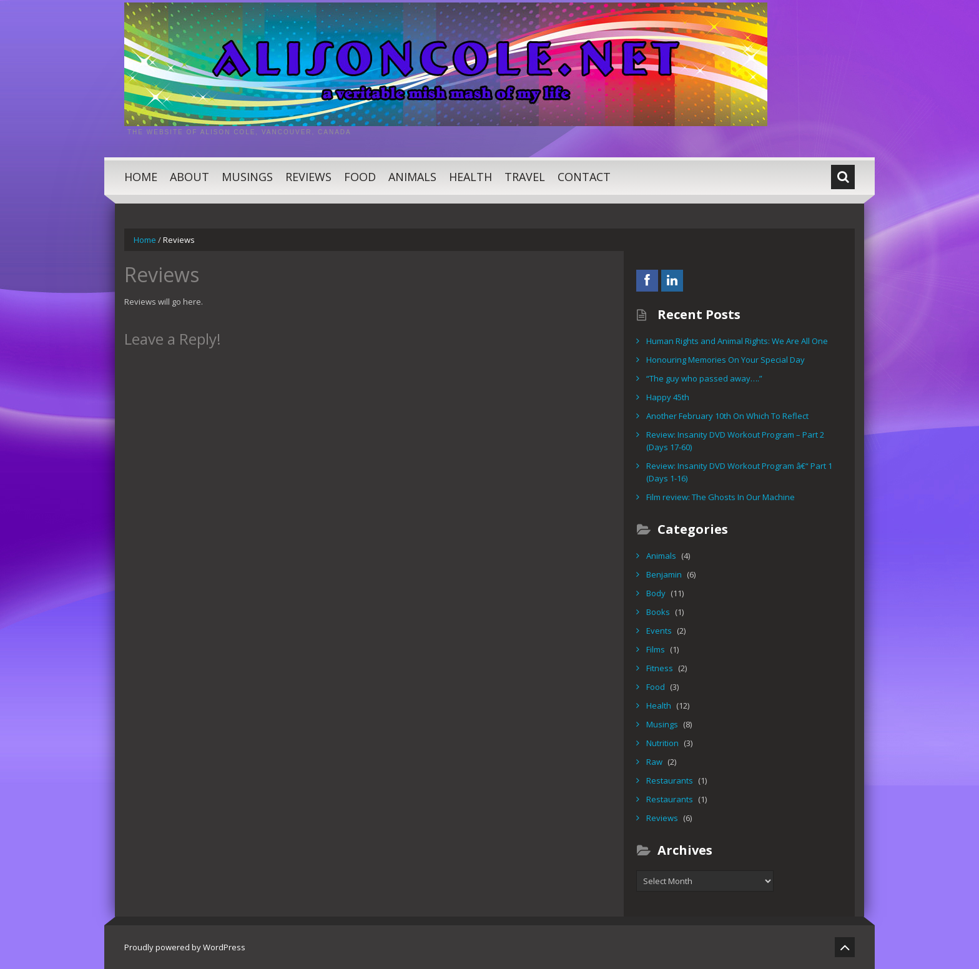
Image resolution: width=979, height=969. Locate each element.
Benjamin (664, 574)
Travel (524, 176)
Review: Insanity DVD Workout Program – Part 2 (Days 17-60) (735, 441)
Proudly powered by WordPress (184, 947)
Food (360, 176)
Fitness (659, 668)
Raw (654, 761)
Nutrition (662, 743)
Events (659, 630)
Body (656, 593)
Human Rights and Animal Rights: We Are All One (737, 341)
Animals (412, 176)
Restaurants (669, 780)
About (189, 176)
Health (470, 176)
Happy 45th (667, 397)
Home (140, 176)
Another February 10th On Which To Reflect (727, 415)
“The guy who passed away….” (704, 378)
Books (658, 611)
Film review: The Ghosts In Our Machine (720, 497)
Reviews (308, 176)
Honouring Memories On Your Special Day (725, 359)
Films (655, 649)
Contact (584, 176)
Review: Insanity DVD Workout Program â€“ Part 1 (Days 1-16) (739, 472)
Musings (247, 176)
